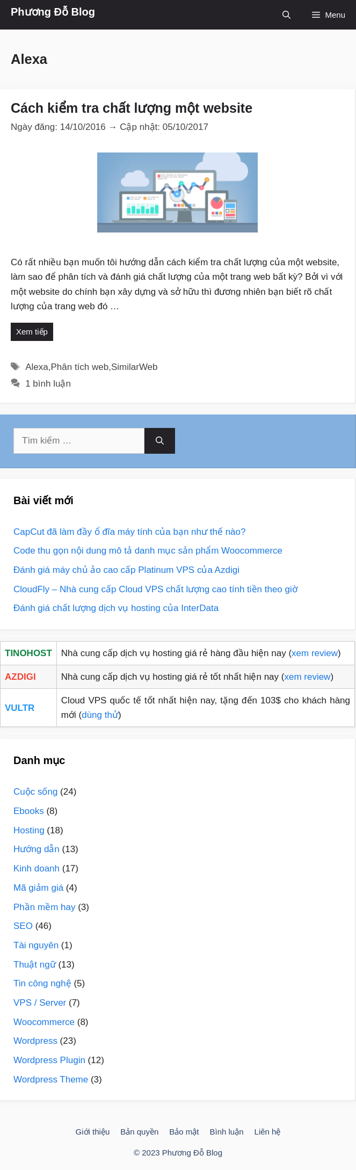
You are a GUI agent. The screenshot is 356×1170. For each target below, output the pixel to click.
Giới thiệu (93, 1131)
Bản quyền (139, 1131)
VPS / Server (39, 1003)
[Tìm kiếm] (159, 441)
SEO (23, 926)
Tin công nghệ (42, 983)
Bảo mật (184, 1131)
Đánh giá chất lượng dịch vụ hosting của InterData (116, 608)
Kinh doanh (36, 868)
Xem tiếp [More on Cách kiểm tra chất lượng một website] (32, 331)
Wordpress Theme (50, 1079)
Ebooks (28, 811)
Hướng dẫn (36, 849)
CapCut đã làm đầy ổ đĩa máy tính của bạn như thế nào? (129, 532)
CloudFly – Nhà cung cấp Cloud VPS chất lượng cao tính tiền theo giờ (155, 589)
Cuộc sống (35, 792)
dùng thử (100, 715)
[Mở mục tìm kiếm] (286, 15)
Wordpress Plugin (49, 1060)
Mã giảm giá (38, 888)
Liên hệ (268, 1131)
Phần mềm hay (44, 907)
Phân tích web (79, 367)
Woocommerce (44, 1022)
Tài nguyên (36, 945)
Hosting (29, 830)
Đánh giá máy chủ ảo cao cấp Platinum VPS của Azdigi (126, 570)
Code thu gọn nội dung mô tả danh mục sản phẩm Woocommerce (147, 551)
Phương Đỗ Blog (53, 12)
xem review (315, 653)
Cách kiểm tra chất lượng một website (131, 107)
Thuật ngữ (34, 965)
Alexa (36, 367)
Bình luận (227, 1131)
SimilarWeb (134, 367)
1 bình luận (48, 384)
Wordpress (35, 1041)
